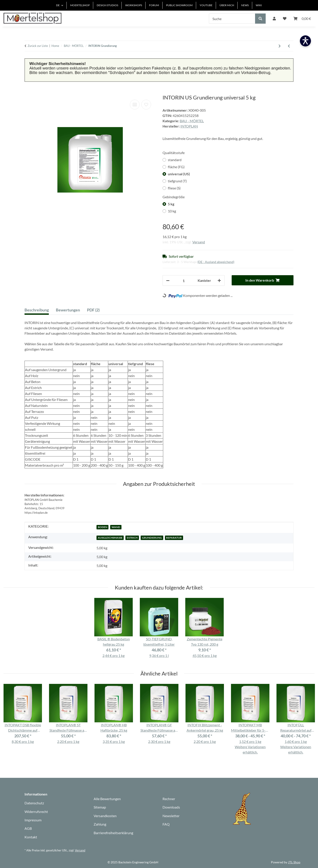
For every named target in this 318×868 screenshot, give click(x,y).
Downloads (171, 807)
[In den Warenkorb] (28, 92)
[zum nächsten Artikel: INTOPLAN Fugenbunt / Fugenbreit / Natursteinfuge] (279, 46)
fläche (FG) (176, 167)
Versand (198, 242)
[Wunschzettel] (284, 19)
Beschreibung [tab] (37, 309)
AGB (28, 828)
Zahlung (100, 824)
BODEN (102, 527)
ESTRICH (132, 537)
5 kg (171, 204)
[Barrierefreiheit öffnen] (305, 40)
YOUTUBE (206, 5)
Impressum (33, 820)
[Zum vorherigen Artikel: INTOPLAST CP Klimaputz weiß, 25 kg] (288, 46)
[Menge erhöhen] (219, 280)
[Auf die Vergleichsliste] (135, 104)
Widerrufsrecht (36, 811)
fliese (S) (174, 188)
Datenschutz (34, 803)
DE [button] (58, 5)
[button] (274, 19)
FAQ (166, 824)
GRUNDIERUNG (152, 537)
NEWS (245, 5)
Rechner (169, 799)
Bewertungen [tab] (68, 309)
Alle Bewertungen (107, 799)
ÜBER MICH (227, 5)
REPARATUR (174, 537)
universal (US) (179, 174)
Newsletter (171, 816)
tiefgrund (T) (177, 181)
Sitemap (100, 807)
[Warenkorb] (302, 19)
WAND (116, 527)
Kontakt (31, 837)
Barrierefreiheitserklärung (113, 833)
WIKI (259, 5)
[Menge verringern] (168, 280)
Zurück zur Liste (38, 46)
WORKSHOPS (133, 5)
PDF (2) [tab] (93, 309)
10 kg (172, 211)
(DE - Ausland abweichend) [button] (215, 262)
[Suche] (232, 18)
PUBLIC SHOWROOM (179, 5)
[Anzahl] (184, 280)
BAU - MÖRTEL (192, 121)
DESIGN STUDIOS (107, 5)
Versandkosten (105, 816)
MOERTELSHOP (80, 5)
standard (175, 160)
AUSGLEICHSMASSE (110, 537)
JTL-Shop (294, 862)
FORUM (154, 5)
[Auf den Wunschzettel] (146, 104)
